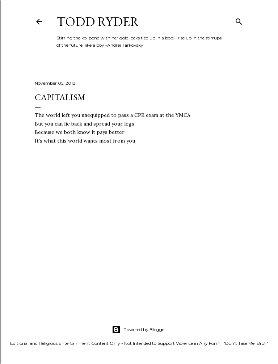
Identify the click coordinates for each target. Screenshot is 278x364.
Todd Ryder (97, 21)
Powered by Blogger (139, 329)
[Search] (239, 20)
